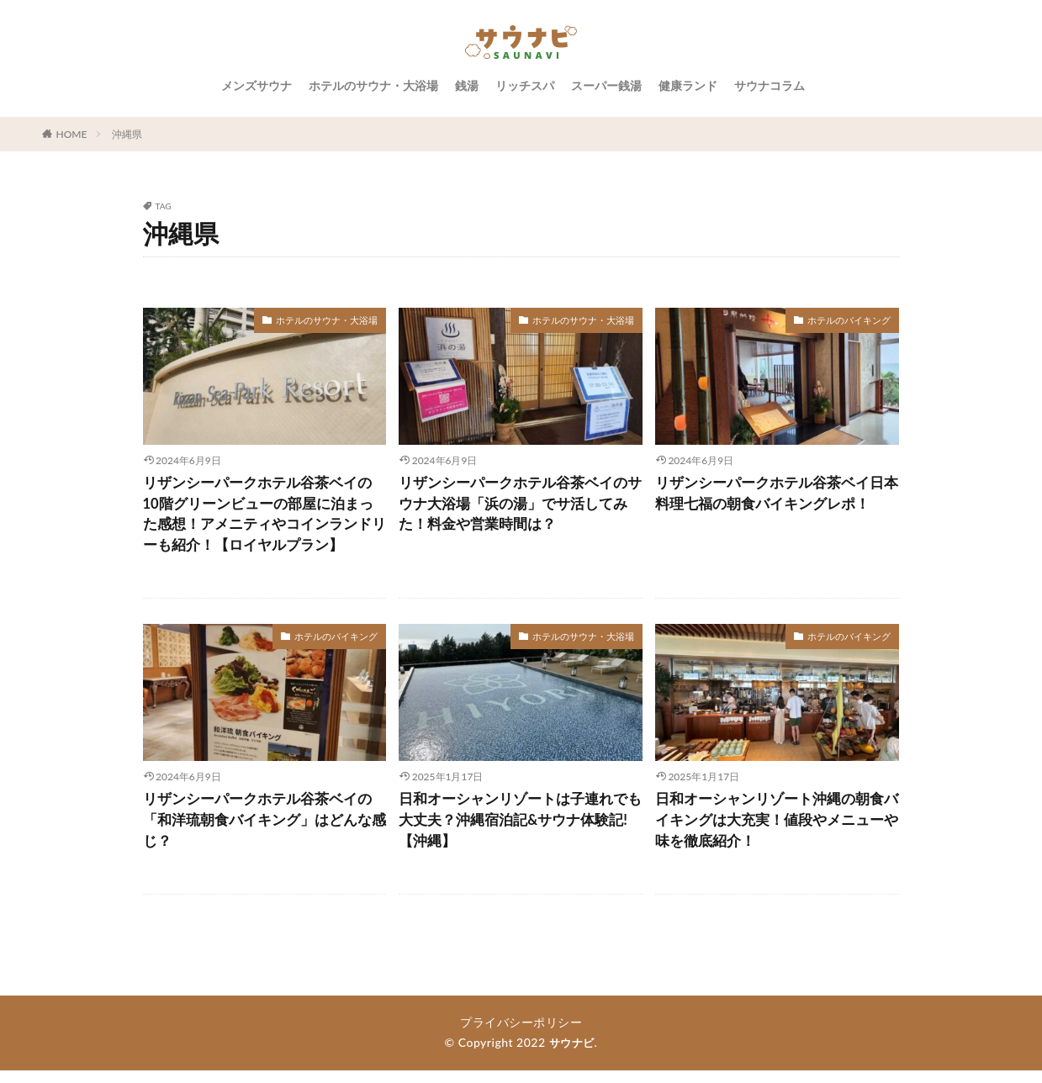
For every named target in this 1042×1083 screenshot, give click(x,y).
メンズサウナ (256, 85)
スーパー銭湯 (606, 85)
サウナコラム (769, 85)
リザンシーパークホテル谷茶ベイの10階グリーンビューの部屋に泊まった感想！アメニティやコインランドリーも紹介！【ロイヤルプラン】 (264, 517)
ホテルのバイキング (853, 319)
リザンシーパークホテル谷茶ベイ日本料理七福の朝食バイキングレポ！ (776, 494)
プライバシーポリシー (521, 1035)
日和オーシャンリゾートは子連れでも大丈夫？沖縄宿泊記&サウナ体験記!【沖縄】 (520, 830)
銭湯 (467, 85)
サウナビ (571, 1055)
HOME (71, 134)
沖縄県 (127, 134)
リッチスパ (524, 85)
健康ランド (688, 85)
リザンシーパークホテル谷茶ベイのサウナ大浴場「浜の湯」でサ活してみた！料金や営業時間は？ (520, 506)
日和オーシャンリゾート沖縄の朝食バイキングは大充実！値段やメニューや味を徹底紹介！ (776, 830)
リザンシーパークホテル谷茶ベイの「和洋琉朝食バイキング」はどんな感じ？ (264, 830)
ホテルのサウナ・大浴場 (373, 85)
